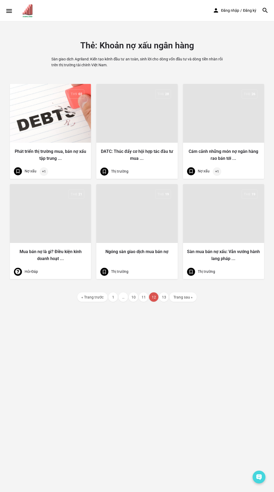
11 (144, 297)
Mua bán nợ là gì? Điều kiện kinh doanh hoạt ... (51, 255)
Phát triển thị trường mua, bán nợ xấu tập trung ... (50, 155)
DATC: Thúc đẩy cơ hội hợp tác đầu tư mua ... (137, 155)
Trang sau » (183, 297)
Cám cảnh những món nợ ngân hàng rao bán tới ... (223, 155)
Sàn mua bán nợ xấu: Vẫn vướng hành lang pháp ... (223, 255)
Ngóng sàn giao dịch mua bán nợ (136, 251)
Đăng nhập (230, 10)
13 (164, 297)
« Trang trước (92, 297)
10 (133, 297)
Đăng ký (249, 10)
